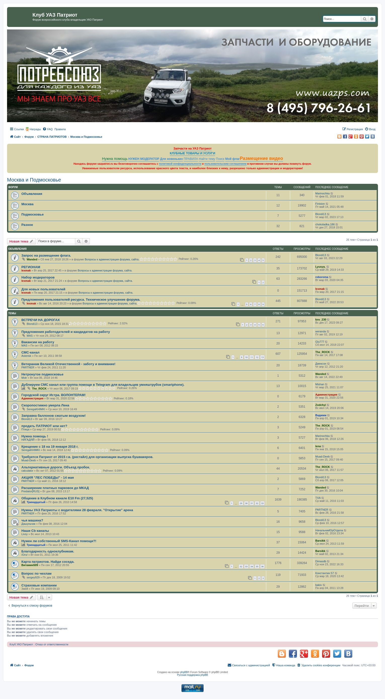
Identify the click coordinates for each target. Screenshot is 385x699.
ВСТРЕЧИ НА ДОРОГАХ (40, 320)
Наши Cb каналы (35, 531)
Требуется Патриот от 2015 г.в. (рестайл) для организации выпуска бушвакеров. (87, 457)
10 (246, 357)
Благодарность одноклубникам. (47, 551)
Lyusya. (320, 266)
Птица (25, 429)
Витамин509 (29, 565)
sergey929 (33, 577)
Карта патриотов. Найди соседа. (47, 562)
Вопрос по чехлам (36, 573)
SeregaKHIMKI (36, 409)
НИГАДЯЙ (27, 439)
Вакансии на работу (37, 342)
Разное (27, 225)
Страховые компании (39, 585)
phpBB (184, 672)
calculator (27, 470)
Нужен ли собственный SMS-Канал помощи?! (58, 541)
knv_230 (320, 319)
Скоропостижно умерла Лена (45, 405)
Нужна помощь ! (34, 436)
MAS (30, 335)
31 (251, 503)
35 (257, 566)
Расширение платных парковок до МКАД (55, 488)
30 (246, 503)
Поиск (220, 159)
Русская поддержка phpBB (192, 675)
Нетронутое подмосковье (42, 374)
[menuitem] (48, 129)
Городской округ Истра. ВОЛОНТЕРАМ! (53, 395)
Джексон (320, 363)
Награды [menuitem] (35, 129)
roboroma (321, 276)
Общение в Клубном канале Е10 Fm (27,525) (57, 498)
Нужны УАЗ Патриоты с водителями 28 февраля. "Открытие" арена (77, 510)
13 (262, 357)
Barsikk (320, 540)
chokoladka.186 (325, 224)
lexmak (26, 270)
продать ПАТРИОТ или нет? (44, 426)
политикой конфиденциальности (180, 163)
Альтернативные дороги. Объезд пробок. (55, 467)
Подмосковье (32, 214)
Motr (24, 377)
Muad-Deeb (28, 460)
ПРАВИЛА (191, 159)
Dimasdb (320, 561)
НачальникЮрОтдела (329, 530)
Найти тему (207, 159)
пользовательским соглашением (225, 163)
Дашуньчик (28, 523)
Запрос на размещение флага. (46, 255)
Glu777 (319, 341)
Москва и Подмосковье (34, 180)
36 (262, 566)
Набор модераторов (38, 277)
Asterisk (26, 355)
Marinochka (322, 193)
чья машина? (32, 520)
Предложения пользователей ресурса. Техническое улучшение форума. (80, 299)
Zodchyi (320, 404)
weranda (320, 331)
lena (318, 446)
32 (257, 503)
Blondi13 (320, 214)
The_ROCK (322, 352)
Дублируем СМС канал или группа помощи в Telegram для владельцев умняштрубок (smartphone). (102, 385)
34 (251, 566)
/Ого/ (24, 554)
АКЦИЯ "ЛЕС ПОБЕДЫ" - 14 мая (47, 477)
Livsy (24, 534)
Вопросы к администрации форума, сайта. (112, 259)
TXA (318, 497)
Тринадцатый (36, 502)
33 (262, 503)
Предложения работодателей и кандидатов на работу (65, 332)
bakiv (318, 584)
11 (251, 357)
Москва (27, 204)
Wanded (32, 259)
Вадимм (320, 415)
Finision (320, 203)
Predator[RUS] (30, 491)
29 (241, 503)
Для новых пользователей (43, 289)
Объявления (31, 194)
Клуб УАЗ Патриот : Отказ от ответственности (39, 644)
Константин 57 (324, 573)
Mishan (319, 384)
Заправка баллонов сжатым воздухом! (53, 415)
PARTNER (27, 367)
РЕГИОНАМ (30, 267)
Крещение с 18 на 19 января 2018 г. (50, 446)
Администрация (32, 398)
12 (257, 357)
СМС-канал (30, 352)
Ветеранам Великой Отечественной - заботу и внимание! (68, 364)
